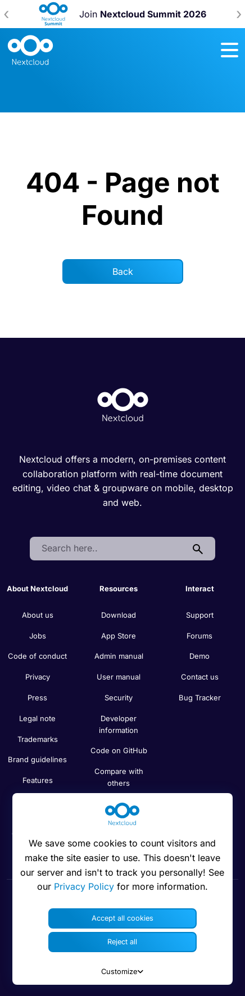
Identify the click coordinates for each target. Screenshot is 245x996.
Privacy (37, 676)
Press (37, 697)
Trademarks (37, 739)
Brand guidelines (37, 759)
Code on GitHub (118, 750)
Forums (199, 635)
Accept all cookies (122, 918)
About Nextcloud (37, 588)
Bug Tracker (200, 697)
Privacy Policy (84, 886)
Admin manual (118, 655)
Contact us (200, 676)
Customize (122, 971)
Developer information (118, 724)
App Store (118, 635)
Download (118, 614)
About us (37, 614)
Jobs (37, 635)
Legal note (37, 718)
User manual (118, 676)
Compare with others (118, 777)
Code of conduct (37, 655)
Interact (199, 588)
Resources (118, 588)
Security (119, 697)
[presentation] (6, 14)
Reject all (122, 942)
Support (200, 614)
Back (122, 271)
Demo (199, 655)
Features (37, 780)
